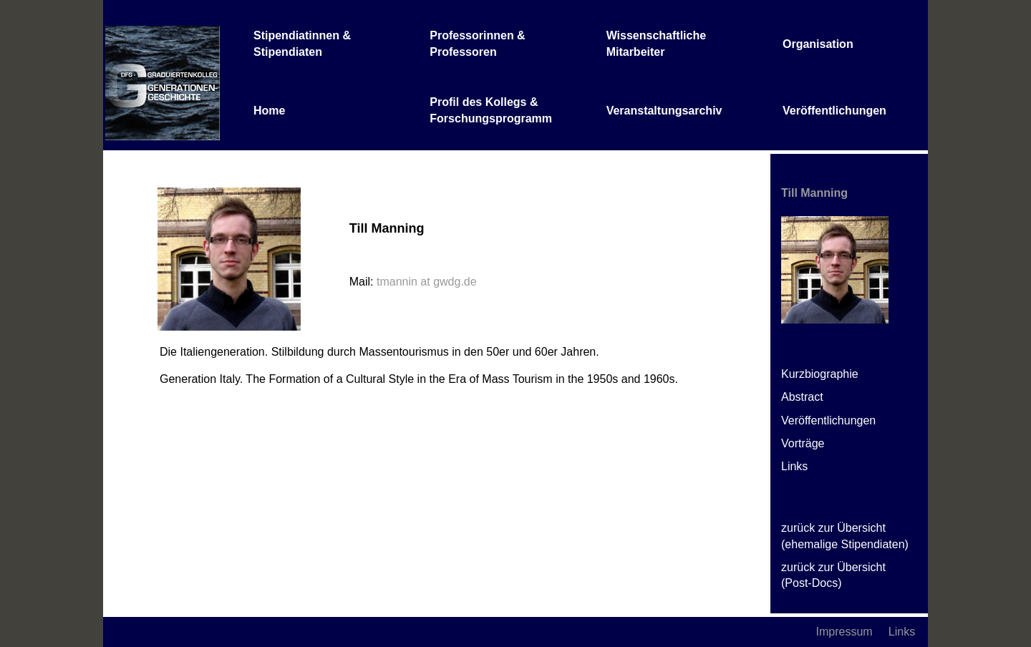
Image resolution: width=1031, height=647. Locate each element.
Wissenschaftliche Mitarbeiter (656, 43)
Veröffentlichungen (834, 110)
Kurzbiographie (819, 374)
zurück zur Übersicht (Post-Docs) (833, 575)
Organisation (818, 44)
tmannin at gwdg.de (427, 282)
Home (269, 110)
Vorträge (802, 443)
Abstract (802, 397)
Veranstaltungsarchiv (664, 110)
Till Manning (814, 193)
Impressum (844, 632)
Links (794, 466)
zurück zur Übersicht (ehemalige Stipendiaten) (845, 536)
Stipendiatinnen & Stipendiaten (302, 43)
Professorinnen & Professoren (477, 43)
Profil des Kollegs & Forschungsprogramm (491, 110)
